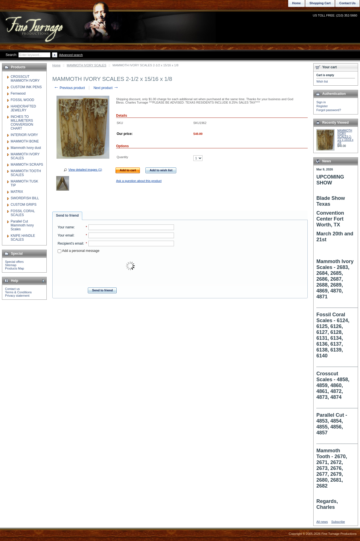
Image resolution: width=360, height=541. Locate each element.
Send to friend (67, 215)
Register (322, 106)
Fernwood (18, 93)
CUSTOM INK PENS (26, 87)
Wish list (322, 81)
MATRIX (17, 192)
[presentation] (130, 266)
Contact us (12, 289)
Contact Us (347, 3)
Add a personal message (78, 251)
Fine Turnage (35, 24)
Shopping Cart (320, 3)
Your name (66, 227)
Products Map (14, 268)
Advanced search (71, 55)
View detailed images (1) (85, 169)
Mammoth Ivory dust (26, 148)
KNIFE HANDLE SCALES (23, 238)
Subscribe (338, 521)
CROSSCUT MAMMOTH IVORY (25, 79)
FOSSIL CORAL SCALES (23, 213)
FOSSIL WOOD (22, 100)
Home (56, 65)
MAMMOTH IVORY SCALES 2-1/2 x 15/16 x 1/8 (345, 136)
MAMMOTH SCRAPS (27, 165)
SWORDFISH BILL (25, 198)
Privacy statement (17, 295)
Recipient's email (70, 243)
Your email (66, 235)
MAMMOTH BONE (25, 141)
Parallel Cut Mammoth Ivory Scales (22, 225)
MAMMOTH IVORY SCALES (86, 65)
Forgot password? (328, 110)
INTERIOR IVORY (24, 135)
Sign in (321, 102)
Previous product (69, 88)
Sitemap (10, 265)
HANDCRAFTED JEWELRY (23, 108)
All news (322, 521)
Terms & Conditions (18, 292)
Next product (105, 88)
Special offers (14, 261)
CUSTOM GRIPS (23, 205)
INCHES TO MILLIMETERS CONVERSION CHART (22, 122)
